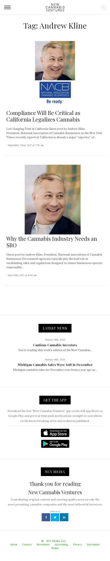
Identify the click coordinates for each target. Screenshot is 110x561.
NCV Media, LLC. (56, 540)
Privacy (77, 544)
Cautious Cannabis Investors (55, 345)
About (13, 544)
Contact (27, 544)
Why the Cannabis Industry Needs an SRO (51, 242)
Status (55, 548)
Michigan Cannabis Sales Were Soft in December (55, 365)
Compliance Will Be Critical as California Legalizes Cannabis (43, 116)
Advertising (61, 544)
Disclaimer (93, 544)
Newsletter (43, 544)
